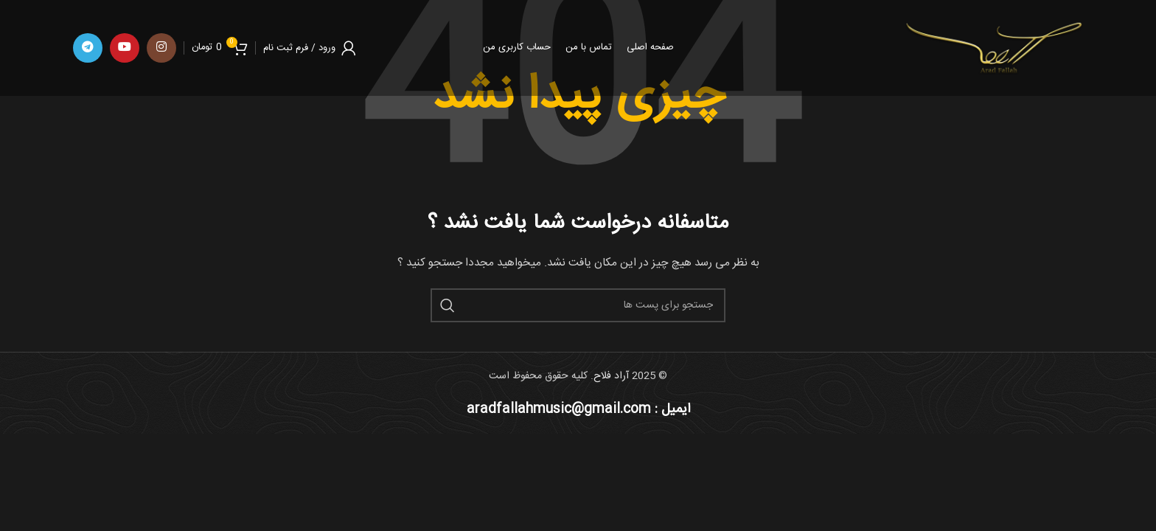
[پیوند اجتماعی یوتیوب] (124, 48)
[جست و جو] (578, 305)
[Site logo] (992, 49)
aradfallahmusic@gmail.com (559, 409)
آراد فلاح (611, 376)
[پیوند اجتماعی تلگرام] (87, 48)
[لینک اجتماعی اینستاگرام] (161, 48)
